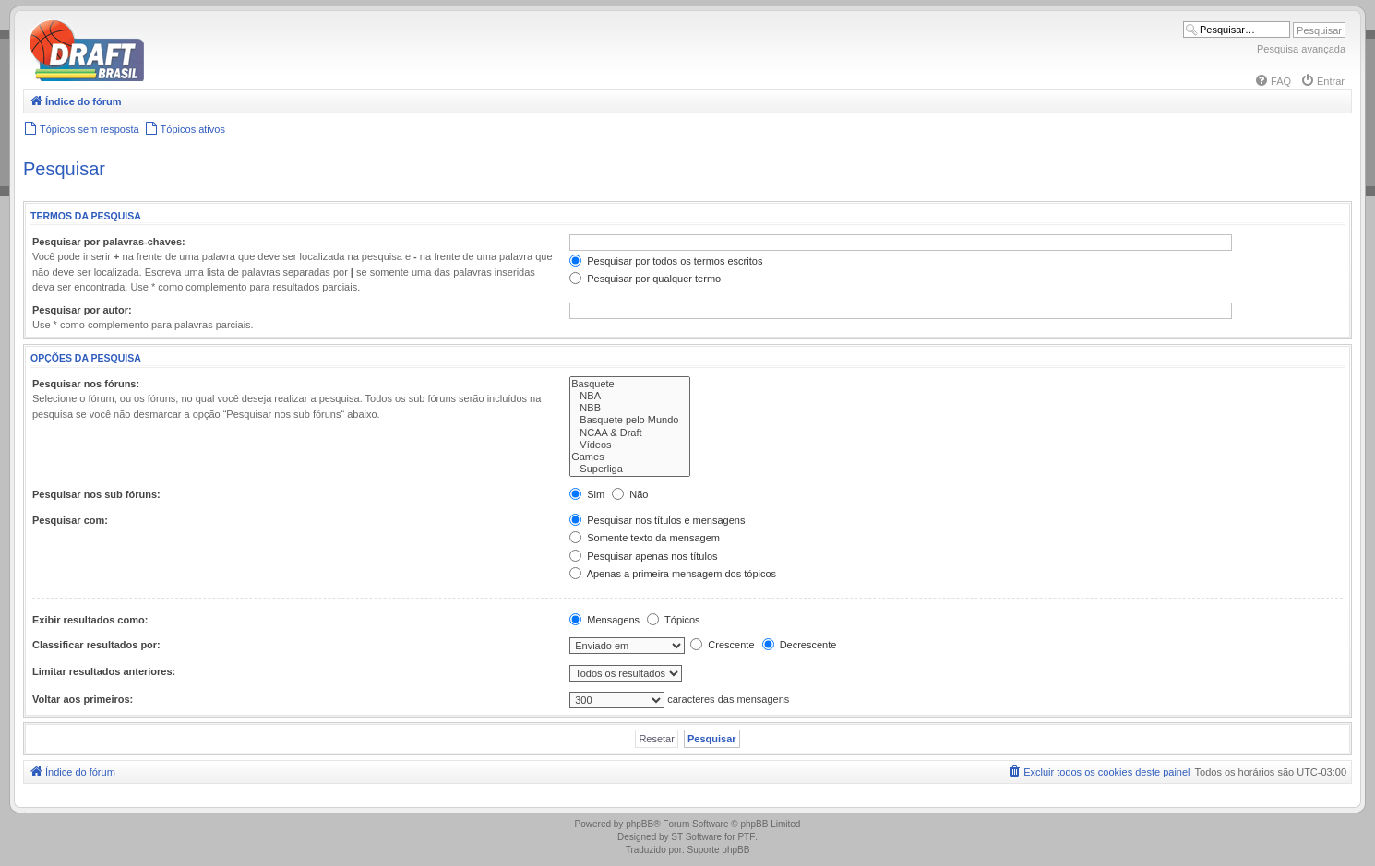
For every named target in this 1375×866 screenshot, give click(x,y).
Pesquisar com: (70, 520)
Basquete (629, 384)
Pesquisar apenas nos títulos (643, 556)
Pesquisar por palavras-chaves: (108, 241)
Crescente (722, 644)
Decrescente (799, 644)
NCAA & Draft (629, 433)
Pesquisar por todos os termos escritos (665, 261)
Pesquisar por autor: (82, 309)
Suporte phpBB (719, 850)
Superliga (629, 469)
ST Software (696, 837)
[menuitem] (1272, 81)
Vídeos (629, 445)
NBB (629, 408)
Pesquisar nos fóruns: (85, 383)
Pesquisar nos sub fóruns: (96, 494)
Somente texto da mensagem (644, 537)
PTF (746, 837)
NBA (629, 396)
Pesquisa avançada (1301, 48)
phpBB (639, 824)
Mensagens (604, 619)
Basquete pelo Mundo (629, 420)
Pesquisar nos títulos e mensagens (657, 520)
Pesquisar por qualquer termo (645, 278)
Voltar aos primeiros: (82, 699)
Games (629, 457)
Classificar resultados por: (96, 644)
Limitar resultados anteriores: (103, 671)
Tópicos (673, 619)
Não (630, 494)
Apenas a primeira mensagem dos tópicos (672, 573)
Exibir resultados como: (90, 619)
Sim (586, 494)
